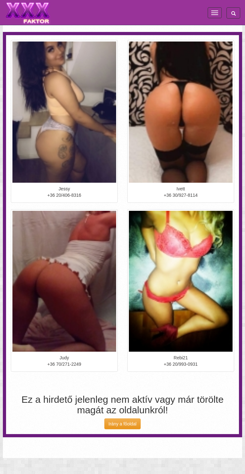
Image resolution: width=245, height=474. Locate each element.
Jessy (64, 188)
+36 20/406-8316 (64, 195)
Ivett (180, 188)
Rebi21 (181, 357)
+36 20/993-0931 (180, 364)
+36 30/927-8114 (180, 195)
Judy (64, 357)
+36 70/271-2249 (64, 364)
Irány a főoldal (122, 423)
